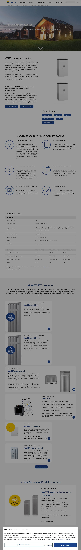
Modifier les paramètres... (17, 545)
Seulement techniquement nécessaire (42, 545)
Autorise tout (66, 545)
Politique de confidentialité (66, 539)
